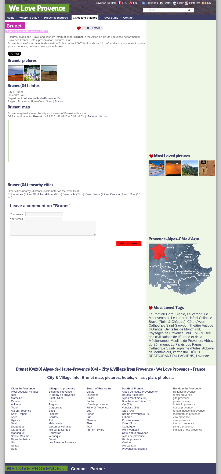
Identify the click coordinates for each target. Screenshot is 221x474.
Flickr (180, 2)
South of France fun (99, 388)
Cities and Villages (85, 17)
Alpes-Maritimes (132, 398)
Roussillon (55, 432)
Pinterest (194, 2)
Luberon (127, 417)
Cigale (180, 314)
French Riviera (95, 429)
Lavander (92, 394)
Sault (14, 423)
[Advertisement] (57, 170)
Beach (90, 413)
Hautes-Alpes (130, 394)
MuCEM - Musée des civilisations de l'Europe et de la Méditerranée (180, 336)
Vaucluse (127, 407)
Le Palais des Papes (186, 344)
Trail (89, 426)
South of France (132, 388)
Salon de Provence (60, 391)
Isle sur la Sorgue (59, 429)
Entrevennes (15, 194)
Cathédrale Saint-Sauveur (168, 325)
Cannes (16, 401)
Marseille (16, 398)
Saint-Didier (56, 398)
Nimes (15, 445)
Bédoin (53, 401)
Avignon (16, 404)
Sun (88, 417)
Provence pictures (56, 17)
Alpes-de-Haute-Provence (40, 98)
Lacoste (53, 413)
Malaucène (55, 423)
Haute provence (131, 439)
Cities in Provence (23, 388)
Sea (88, 410)
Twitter (167, 2)
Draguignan (18, 426)
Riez (132, 194)
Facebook (152, 2)
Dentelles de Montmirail (182, 329)
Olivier (90, 398)
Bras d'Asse (93, 194)
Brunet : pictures (22, 60)
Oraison (115, 194)
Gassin (53, 439)
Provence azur (131, 420)
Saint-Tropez (19, 413)
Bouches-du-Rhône (134, 401)
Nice (14, 394)
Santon (90, 401)
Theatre (91, 420)
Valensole (69, 194)
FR (124, 2)
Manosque (17, 432)
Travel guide (110, 17)
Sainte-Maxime (20, 436)
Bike (89, 423)
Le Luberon (179, 318)
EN (135, 2)
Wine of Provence (97, 407)
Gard (125, 410)
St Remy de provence (62, 394)
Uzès (14, 448)
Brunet (14, 26)
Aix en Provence (21, 410)
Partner (97, 468)
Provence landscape (134, 448)
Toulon (15, 407)
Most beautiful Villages (25, 391)
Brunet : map (19, 107)
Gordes (53, 417)
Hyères (15, 420)
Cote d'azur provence (135, 432)
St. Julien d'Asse (43, 194)
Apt (51, 420)
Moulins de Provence (186, 340)
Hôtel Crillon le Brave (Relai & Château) (180, 319)
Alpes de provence (133, 436)
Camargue (128, 426)
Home (10, 17)
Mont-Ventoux (130, 429)
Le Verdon (194, 314)
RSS (208, 2)
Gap (13, 442)
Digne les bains (20, 439)
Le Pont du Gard (161, 314)
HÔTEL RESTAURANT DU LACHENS (175, 354)
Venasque (55, 436)
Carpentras (18, 429)
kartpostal (180, 352)
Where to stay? (29, 17)
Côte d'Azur (196, 321)
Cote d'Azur (129, 423)
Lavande (202, 356)
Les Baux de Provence (62, 442)
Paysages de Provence (166, 333)
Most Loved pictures (172, 155)
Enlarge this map (97, 116)
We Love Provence (37, 8)
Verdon (126, 442)
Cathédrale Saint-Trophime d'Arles (174, 348)
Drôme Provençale (133, 413)
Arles (14, 417)
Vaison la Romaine (60, 426)
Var (124, 404)
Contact (128, 17)
